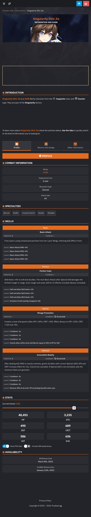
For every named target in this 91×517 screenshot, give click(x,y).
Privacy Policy (45, 500)
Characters (20, 10)
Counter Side (8, 10)
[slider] (74, 408)
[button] (79, 3)
